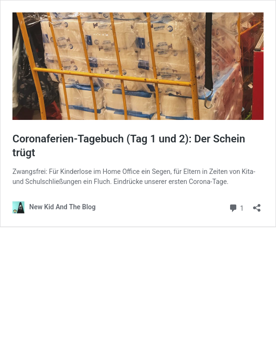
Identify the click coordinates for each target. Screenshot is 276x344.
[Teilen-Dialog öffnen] (257, 204)
